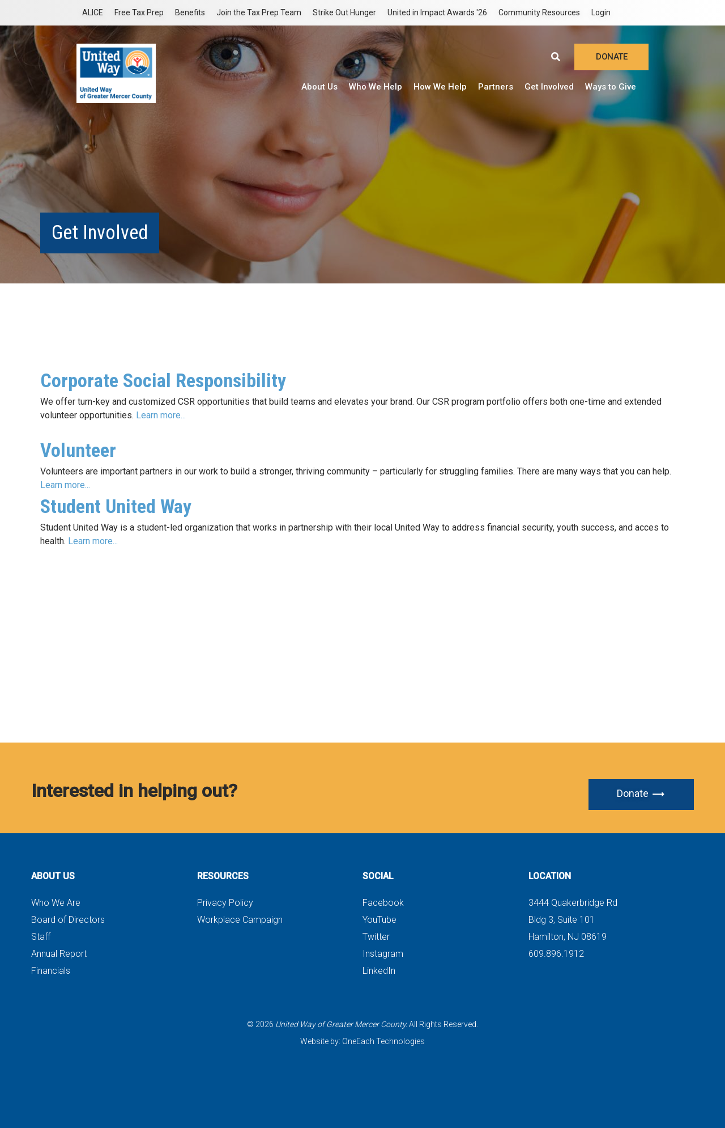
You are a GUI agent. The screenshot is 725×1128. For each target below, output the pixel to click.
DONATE (611, 57)
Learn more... (162, 415)
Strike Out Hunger (344, 12)
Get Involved (549, 87)
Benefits (190, 12)
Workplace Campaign (240, 919)
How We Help (440, 87)
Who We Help (375, 87)
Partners (495, 87)
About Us (319, 87)
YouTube (379, 919)
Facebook (383, 902)
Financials (50, 970)
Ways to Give (610, 87)
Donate (641, 794)
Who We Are (55, 902)
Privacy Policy (225, 902)
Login (601, 12)
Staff (40, 936)
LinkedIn (378, 970)
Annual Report (59, 953)
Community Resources (539, 12)
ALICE (92, 12)
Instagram (382, 953)
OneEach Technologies (383, 1041)
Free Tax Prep (139, 12)
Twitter (376, 936)
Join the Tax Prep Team (258, 12)
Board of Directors (68, 919)
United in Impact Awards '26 (437, 12)
